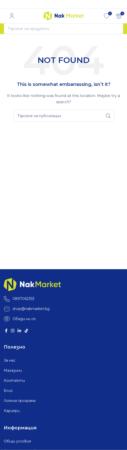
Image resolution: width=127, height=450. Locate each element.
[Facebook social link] (6, 331)
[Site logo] (64, 15)
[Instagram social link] (12, 331)
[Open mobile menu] (3, 16)
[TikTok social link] (26, 331)
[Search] (63, 28)
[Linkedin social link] (19, 331)
